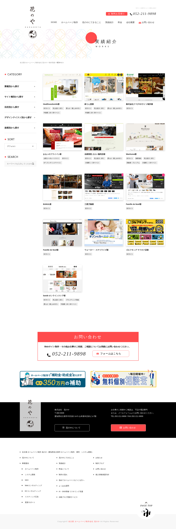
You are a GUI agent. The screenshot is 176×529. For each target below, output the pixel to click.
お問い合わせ (148, 22)
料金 (120, 22)
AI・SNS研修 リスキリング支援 (71, 491)
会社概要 (130, 22)
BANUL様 (47, 204)
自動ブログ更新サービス (68, 497)
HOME (54, 22)
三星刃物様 (89, 204)
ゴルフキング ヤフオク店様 (137, 250)
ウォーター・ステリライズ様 (96, 250)
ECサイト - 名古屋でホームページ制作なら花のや (146, 8)
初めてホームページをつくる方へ (71, 480)
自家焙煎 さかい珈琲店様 (95, 154)
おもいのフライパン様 (52, 154)
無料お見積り (118, 14)
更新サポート (30, 502)
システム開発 (30, 475)
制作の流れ (63, 475)
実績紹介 (109, 22)
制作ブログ (100, 463)
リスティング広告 (32, 497)
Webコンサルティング (33, 485)
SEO (26, 480)
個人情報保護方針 (102, 475)
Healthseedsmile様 (51, 104)
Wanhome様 (131, 154)
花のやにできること (91, 22)
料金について (64, 469)
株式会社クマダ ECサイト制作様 (139, 104)
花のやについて (28, 458)
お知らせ (99, 458)
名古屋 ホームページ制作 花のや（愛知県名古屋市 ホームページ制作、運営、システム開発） (57, 452)
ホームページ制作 (69, 22)
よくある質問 (64, 486)
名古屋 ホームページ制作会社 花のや (84, 521)
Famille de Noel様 (133, 204)
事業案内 (25, 463)
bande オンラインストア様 (54, 296)
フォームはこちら (110, 353)
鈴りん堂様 (89, 104)
